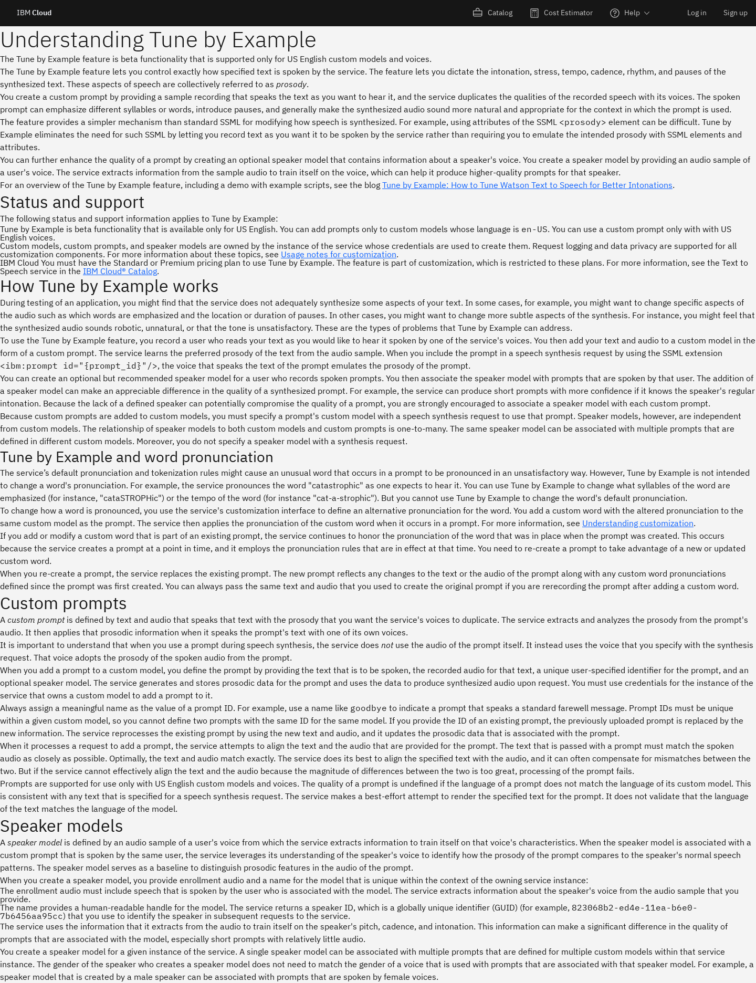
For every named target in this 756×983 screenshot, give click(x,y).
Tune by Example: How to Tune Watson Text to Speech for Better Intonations (527, 185)
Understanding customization (638, 523)
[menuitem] (493, 13)
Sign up (735, 12)
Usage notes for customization (338, 254)
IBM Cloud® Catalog (120, 271)
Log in (697, 12)
